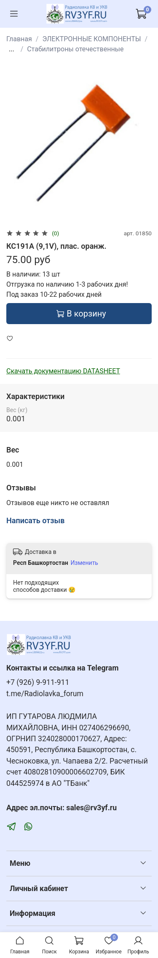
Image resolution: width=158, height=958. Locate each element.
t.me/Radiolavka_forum (44, 693)
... (11, 49)
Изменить (84, 562)
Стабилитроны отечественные (75, 49)
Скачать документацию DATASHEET (63, 371)
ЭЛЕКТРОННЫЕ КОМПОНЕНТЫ (91, 39)
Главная (19, 39)
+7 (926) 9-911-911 (37, 682)
